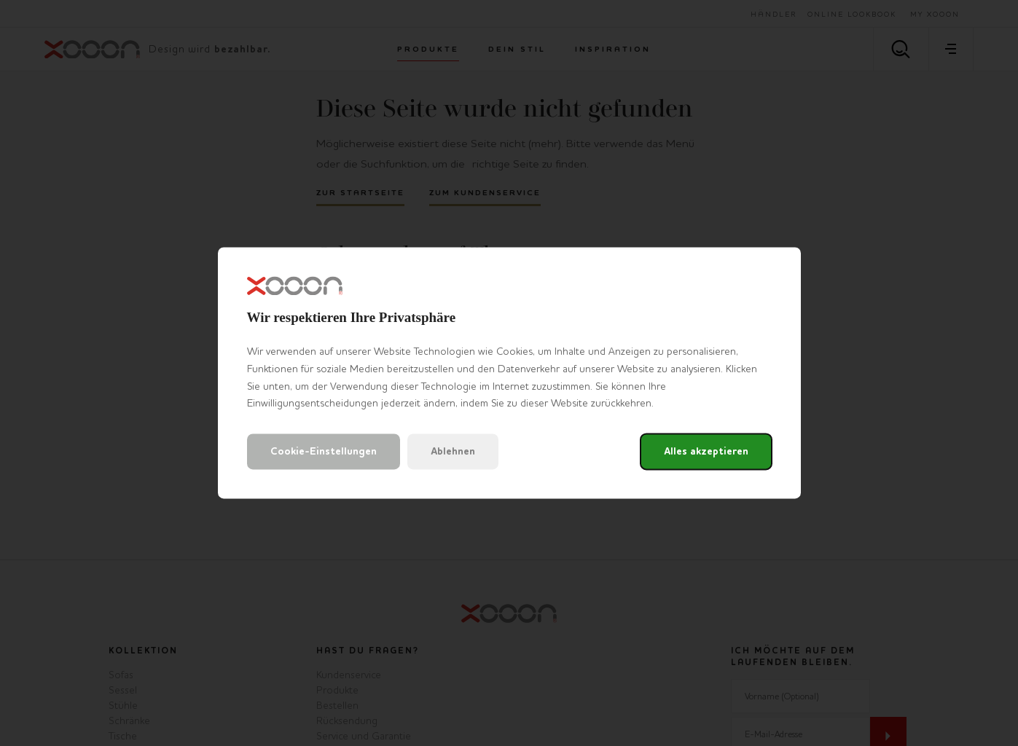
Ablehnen (453, 452)
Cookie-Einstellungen (323, 452)
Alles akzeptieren (706, 452)
